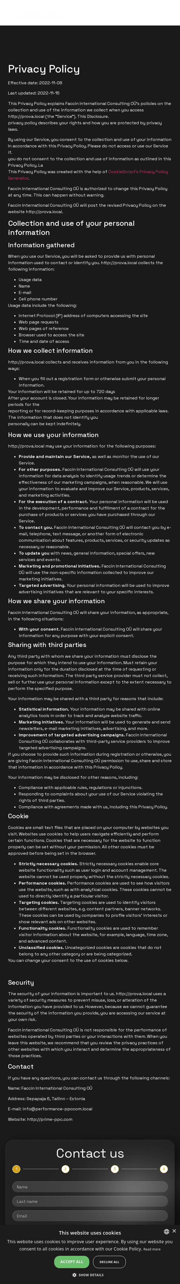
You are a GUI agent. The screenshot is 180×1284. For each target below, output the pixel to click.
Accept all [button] (71, 1261)
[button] (90, 1275)
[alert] (90, 1254)
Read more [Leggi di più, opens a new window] (152, 1249)
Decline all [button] (109, 1262)
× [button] (174, 1231)
